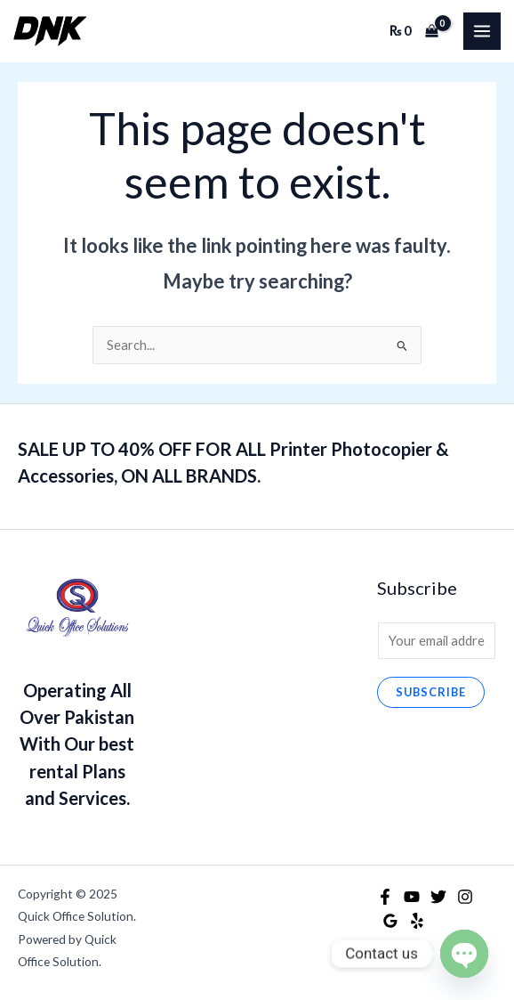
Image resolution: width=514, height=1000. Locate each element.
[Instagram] (465, 897)
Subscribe (431, 692)
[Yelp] (417, 921)
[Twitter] (438, 897)
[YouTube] (412, 897)
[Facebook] (385, 897)
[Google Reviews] (390, 921)
